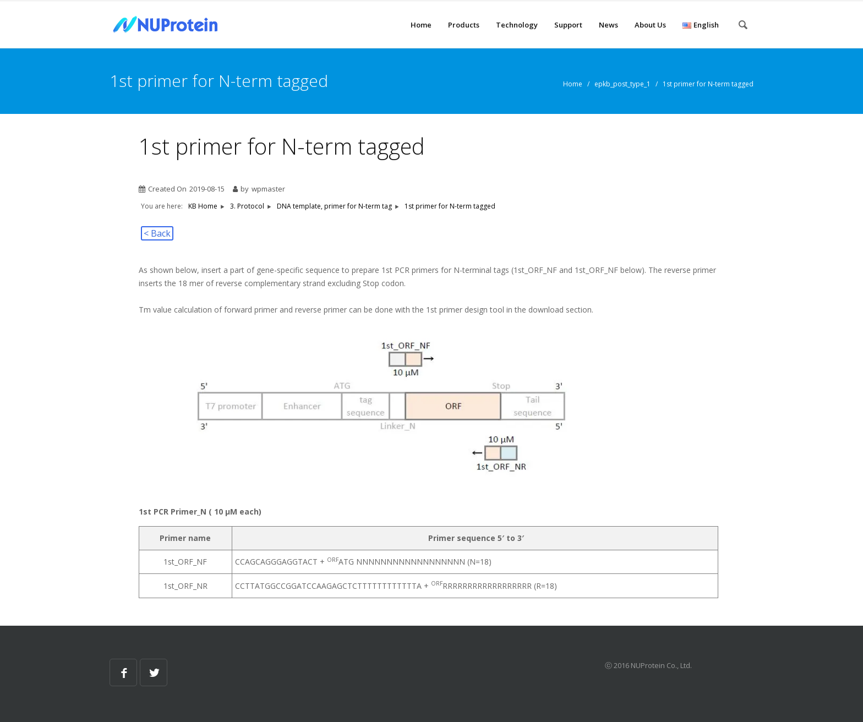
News (608, 25)
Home (421, 25)
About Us (650, 25)
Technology (517, 25)
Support (568, 25)
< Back (157, 233)
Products (463, 25)
